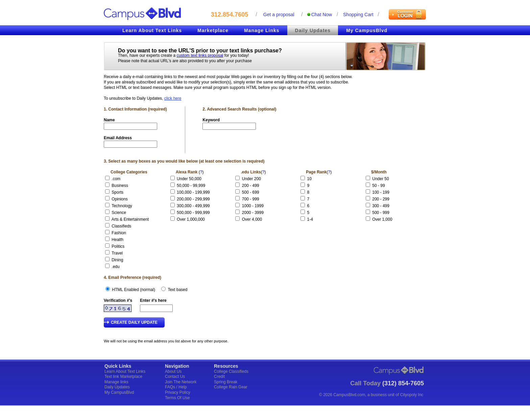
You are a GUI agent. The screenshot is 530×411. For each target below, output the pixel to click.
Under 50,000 (189, 178)
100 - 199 (380, 192)
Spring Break (225, 382)
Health (117, 239)
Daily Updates (313, 30)
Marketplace (212, 30)
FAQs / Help (176, 387)
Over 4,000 (252, 219)
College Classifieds (231, 371)
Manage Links (262, 30)
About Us (173, 371)
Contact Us (175, 376)
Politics (118, 246)
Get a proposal (278, 14)
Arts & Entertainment (130, 219)
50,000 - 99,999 (191, 185)
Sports (117, 192)
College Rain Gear (230, 387)
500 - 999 (380, 212)
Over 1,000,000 (191, 219)
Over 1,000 (382, 219)
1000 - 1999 (253, 205)
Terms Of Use (177, 397)
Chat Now (321, 14)
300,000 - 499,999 (193, 205)
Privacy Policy (177, 392)
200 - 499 (250, 185)
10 (311, 178)
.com (116, 178)
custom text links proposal (199, 55)
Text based (177, 289)
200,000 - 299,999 (193, 199)
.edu (115, 266)
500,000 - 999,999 (193, 212)
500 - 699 (250, 192)
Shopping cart (358, 14)
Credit (219, 376)
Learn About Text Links (152, 30)
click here (173, 98)
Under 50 (380, 178)
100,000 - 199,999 (193, 192)
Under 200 (251, 178)
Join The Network (180, 382)
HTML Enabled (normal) (133, 289)
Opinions (119, 199)
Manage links (116, 382)
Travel (117, 253)
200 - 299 (380, 199)
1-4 (312, 219)
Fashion (119, 233)
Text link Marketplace (123, 376)
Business (120, 185)
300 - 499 (380, 205)
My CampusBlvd (366, 30)
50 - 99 (378, 185)
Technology (122, 205)
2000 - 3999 (253, 212)
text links (241, 50)
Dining (117, 260)
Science (119, 212)
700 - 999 (250, 199)
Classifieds (121, 226)
